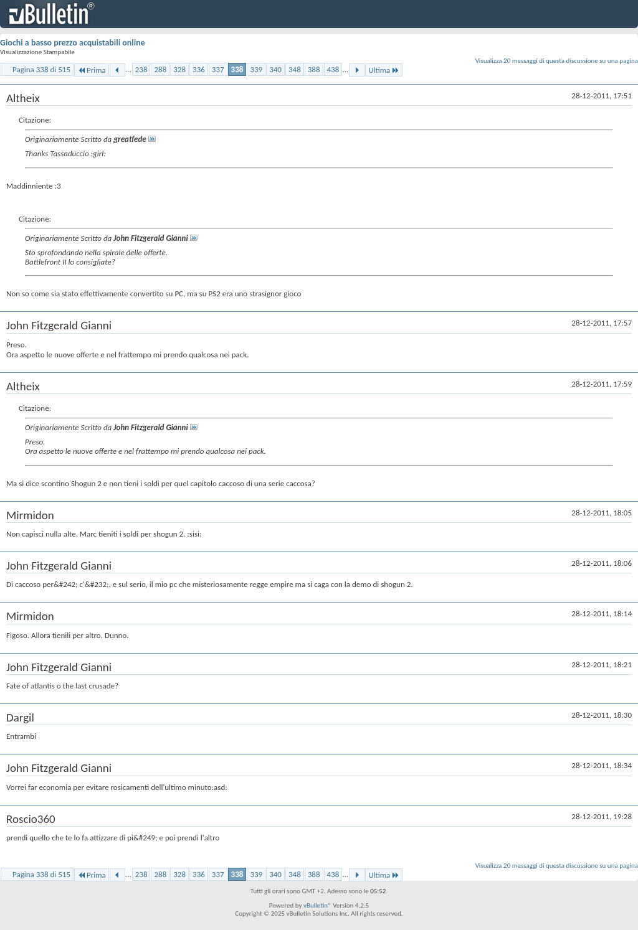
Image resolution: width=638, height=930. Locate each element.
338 (237, 69)
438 (333, 69)
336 (199, 69)
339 (256, 69)
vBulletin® (317, 905)
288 (160, 69)
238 (141, 69)
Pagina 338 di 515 (41, 69)
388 (314, 69)
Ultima (383, 70)
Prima (91, 70)
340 (275, 69)
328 (179, 69)
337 (218, 69)
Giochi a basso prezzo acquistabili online (72, 42)
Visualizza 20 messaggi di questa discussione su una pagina (556, 61)
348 (294, 69)
